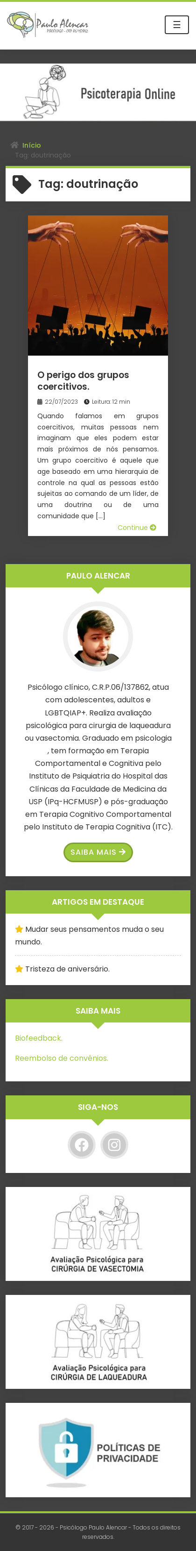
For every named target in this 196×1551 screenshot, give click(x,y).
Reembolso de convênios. (61, 1058)
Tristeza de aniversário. (67, 969)
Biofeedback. (39, 1038)
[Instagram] (114, 1145)
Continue (137, 527)
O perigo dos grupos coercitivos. (83, 381)
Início (31, 145)
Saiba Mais (98, 852)
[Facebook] (81, 1145)
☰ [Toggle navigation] (177, 24)
